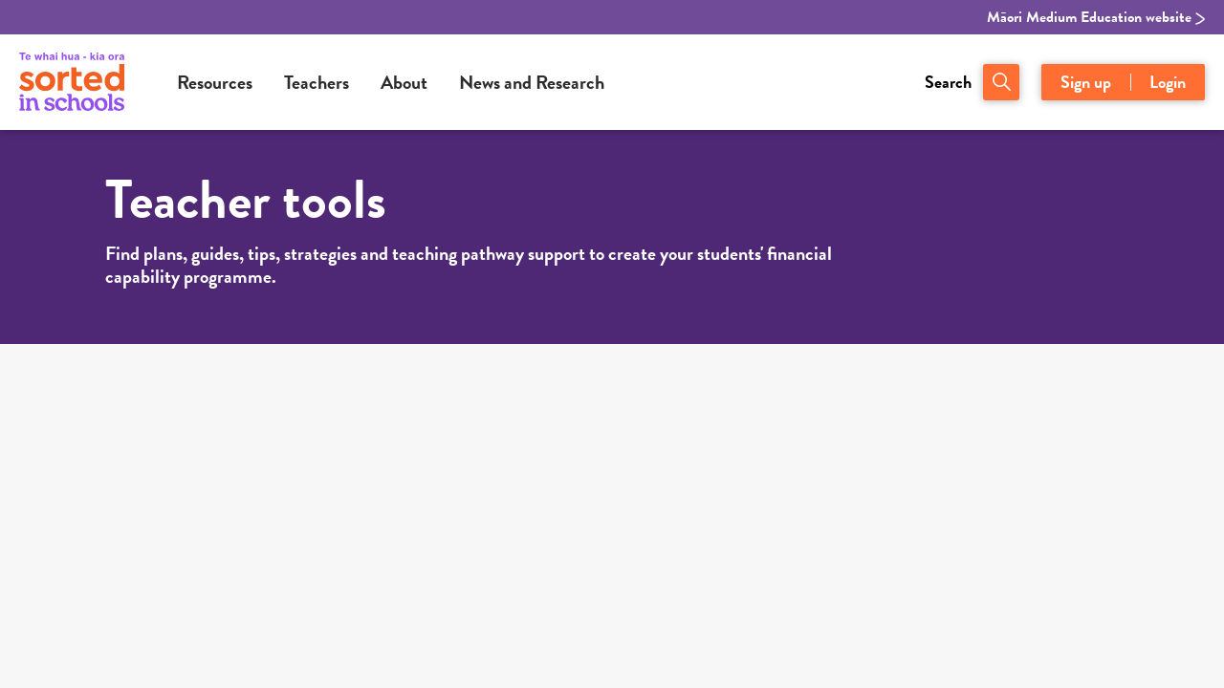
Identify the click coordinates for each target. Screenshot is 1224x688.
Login (1167, 82)
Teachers (316, 82)
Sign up (1085, 82)
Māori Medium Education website (1096, 17)
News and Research (531, 82)
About (404, 82)
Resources (214, 82)
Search (948, 82)
